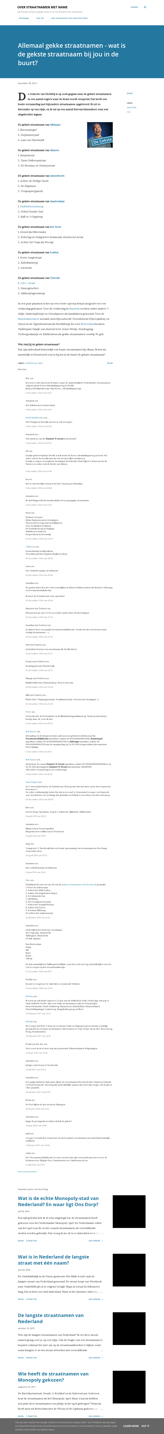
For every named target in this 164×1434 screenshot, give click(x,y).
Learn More (131, 1426)
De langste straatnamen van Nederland (51, 1318)
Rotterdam (87, 323)
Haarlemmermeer (28, 318)
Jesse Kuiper (32, 782)
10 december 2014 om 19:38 (39, 575)
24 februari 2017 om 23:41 (38, 1036)
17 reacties (31, 1416)
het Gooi (55, 226)
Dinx (28, 880)
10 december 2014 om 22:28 (39, 687)
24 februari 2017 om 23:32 (38, 1013)
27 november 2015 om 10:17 (39, 971)
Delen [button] (129, 93)
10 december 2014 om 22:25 (39, 617)
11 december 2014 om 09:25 (39, 723)
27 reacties (31, 1240)
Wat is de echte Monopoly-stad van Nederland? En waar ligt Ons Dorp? (58, 1201)
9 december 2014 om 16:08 (39, 488)
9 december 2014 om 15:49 (39, 471)
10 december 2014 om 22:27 (39, 653)
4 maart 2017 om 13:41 (36, 1053)
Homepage (22, 18)
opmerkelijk (131, 107)
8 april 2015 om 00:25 (36, 816)
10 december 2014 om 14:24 (39, 538)
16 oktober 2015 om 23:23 (38, 917)
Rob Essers (31, 731)
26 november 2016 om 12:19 (39, 988)
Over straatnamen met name (42, 7)
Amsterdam (57, 201)
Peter (28, 711)
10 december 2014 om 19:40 (39, 600)
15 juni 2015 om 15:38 (35, 872)
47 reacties (31, 1299)
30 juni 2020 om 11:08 (36, 1125)
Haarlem (74, 308)
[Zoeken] (134, 7)
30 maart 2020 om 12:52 (37, 1108)
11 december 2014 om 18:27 (39, 751)
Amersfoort (57, 175)
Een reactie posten (27, 1171)
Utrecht (54, 277)
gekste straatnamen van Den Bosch (79, 884)
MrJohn (29, 996)
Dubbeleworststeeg (31, 206)
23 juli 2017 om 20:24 (36, 1069)
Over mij (38, 18)
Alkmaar (55, 124)
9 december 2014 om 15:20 (39, 426)
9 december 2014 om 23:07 (39, 505)
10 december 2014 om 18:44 (39, 558)
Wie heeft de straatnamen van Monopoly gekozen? (53, 1377)
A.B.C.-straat (27, 283)
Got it (146, 1426)
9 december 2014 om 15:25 (38, 443)
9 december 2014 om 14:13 (39, 393)
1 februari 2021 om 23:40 (38, 1145)
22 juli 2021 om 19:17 (35, 1164)
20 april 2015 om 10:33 (36, 855)
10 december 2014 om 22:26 (39, 637)
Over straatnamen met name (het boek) (68, 18)
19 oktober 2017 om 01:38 (38, 1092)
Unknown (30, 546)
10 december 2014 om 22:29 (39, 704)
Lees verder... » (96, 1240)
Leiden (54, 252)
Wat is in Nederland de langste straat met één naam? (53, 1260)
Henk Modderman (35, 417)
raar (128, 112)
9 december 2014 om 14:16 (39, 409)
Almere (54, 150)
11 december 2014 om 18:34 (39, 774)
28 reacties (31, 1357)
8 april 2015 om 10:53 (36, 836)
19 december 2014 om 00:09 (39, 799)
